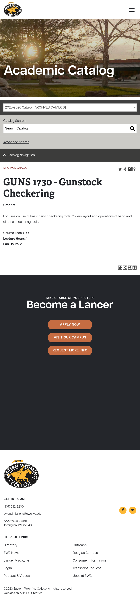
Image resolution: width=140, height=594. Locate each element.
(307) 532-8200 (14, 506)
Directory (11, 545)
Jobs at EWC (82, 576)
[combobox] (70, 107)
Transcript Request (87, 568)
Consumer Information (89, 560)
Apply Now (70, 324)
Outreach (80, 545)
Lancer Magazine (16, 560)
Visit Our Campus (70, 337)
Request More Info (70, 350)
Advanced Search (16, 142)
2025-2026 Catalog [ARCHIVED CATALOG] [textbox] (35, 107)
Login (8, 568)
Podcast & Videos (17, 576)
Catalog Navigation (21, 155)
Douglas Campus (85, 553)
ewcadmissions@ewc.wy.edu (23, 513)
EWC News (12, 553)
